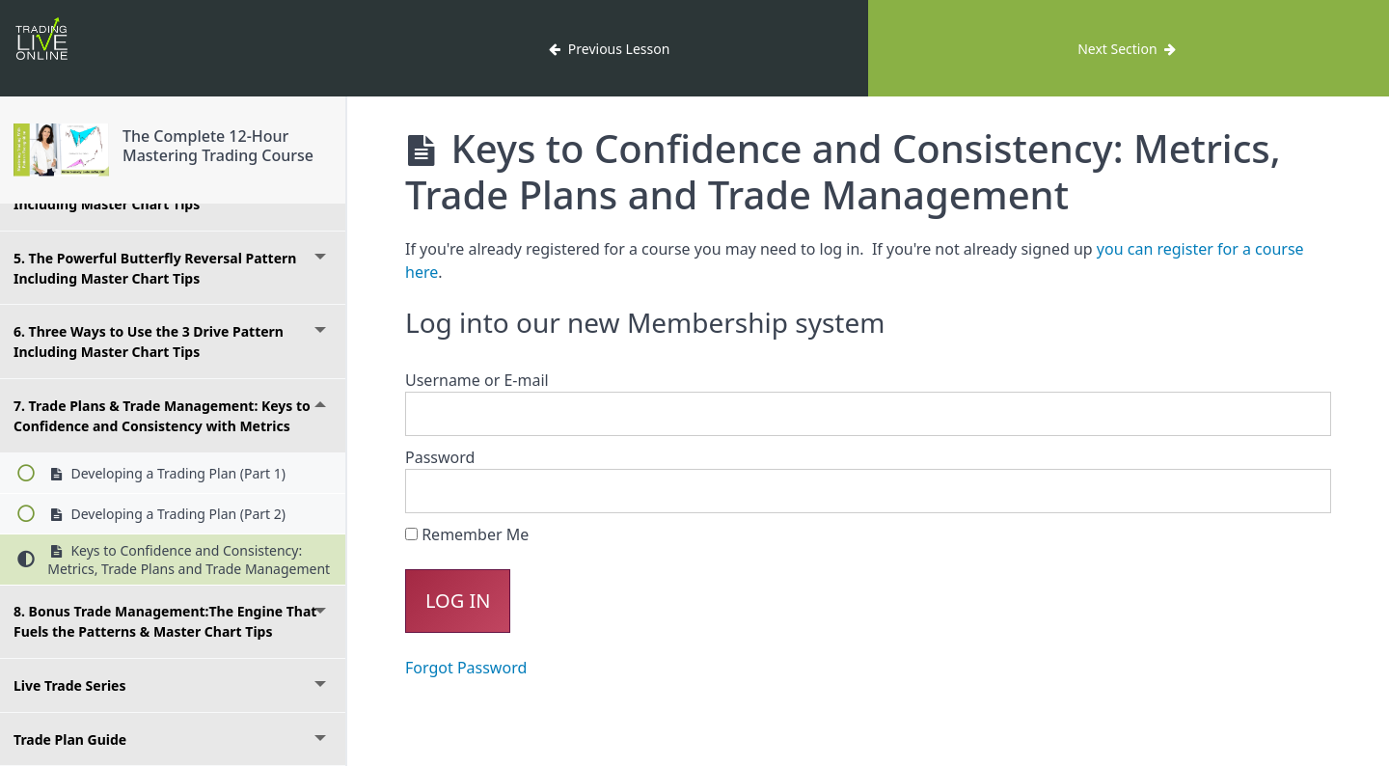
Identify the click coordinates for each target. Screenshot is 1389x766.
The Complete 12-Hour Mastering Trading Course (218, 145)
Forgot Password (466, 667)
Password (440, 457)
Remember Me (467, 534)
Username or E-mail (477, 380)
